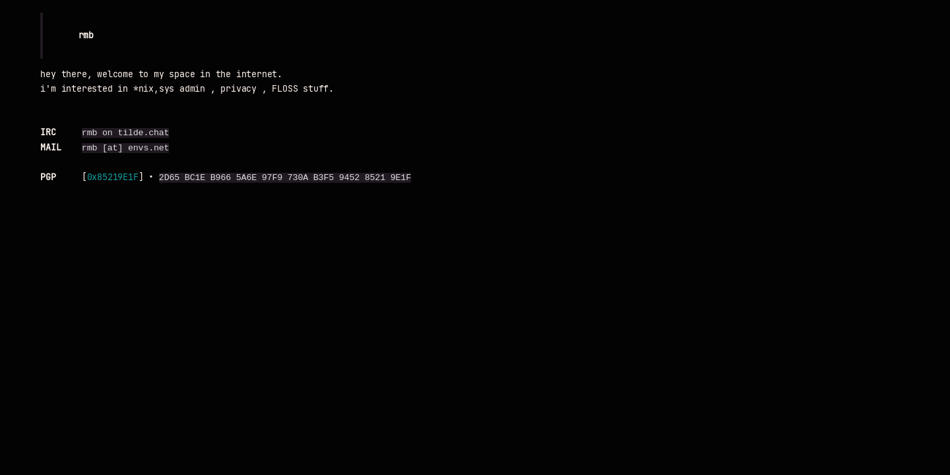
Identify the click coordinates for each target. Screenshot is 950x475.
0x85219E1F (113, 177)
